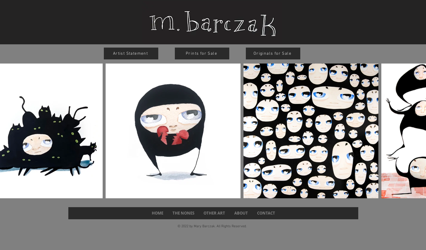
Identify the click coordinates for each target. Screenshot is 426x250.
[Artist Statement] (131, 53)
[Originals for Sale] (273, 53)
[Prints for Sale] (202, 53)
